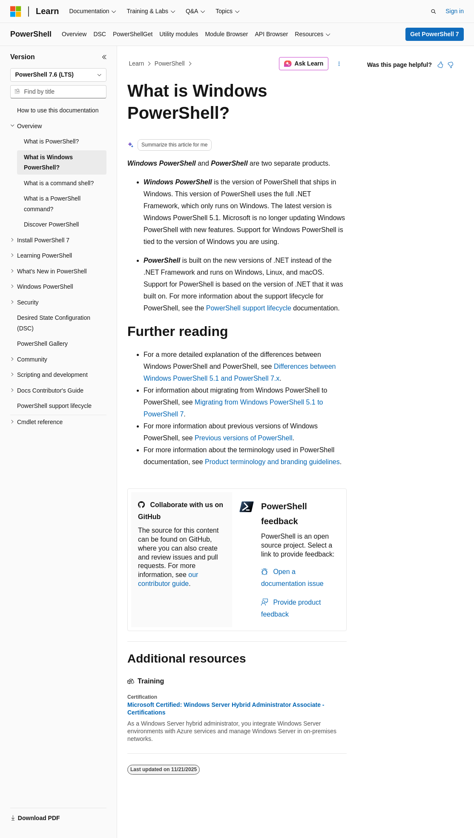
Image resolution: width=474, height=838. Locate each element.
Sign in (454, 11)
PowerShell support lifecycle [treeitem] (54, 405)
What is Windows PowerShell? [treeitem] (48, 162)
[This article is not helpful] (450, 65)
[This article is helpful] (440, 65)
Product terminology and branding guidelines (272, 461)
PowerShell (170, 63)
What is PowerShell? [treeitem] (51, 141)
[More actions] (339, 64)
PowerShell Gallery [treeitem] (42, 343)
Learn (136, 63)
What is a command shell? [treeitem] (59, 183)
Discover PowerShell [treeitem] (51, 224)
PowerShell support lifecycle (248, 308)
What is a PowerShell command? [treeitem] (52, 203)
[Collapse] (104, 57)
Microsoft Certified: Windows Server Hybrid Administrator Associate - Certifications (225, 708)
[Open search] (433, 11)
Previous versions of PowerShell (243, 438)
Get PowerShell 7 (434, 34)
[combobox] (58, 75)
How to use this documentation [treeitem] (57, 110)
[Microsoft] (15, 11)
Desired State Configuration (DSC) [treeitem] (53, 323)
